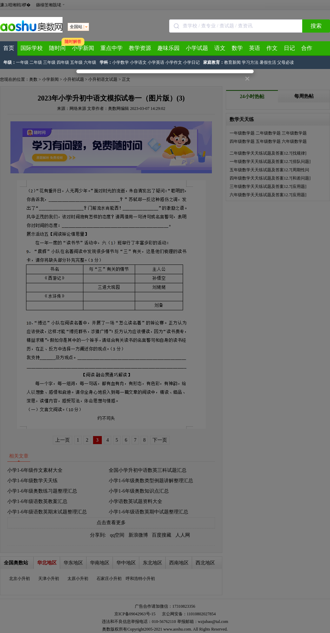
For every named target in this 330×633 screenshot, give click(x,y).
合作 (306, 48)
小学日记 (191, 62)
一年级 (22, 62)
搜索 (316, 26)
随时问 (57, 48)
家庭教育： (213, 62)
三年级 (49, 62)
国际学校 (31, 48)
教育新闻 (232, 62)
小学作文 (173, 62)
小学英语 (156, 62)
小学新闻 (83, 48)
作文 (272, 48)
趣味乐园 (168, 48)
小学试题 (197, 48)
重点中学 (111, 48)
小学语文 (138, 62)
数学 (237, 48)
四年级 (63, 62)
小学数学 (120, 62)
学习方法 (250, 62)
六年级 (90, 62)
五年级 (76, 62)
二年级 (36, 62)
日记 (289, 48)
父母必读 (285, 62)
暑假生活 (267, 62)
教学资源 (140, 48)
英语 (254, 48)
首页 (8, 48)
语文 (219, 48)
